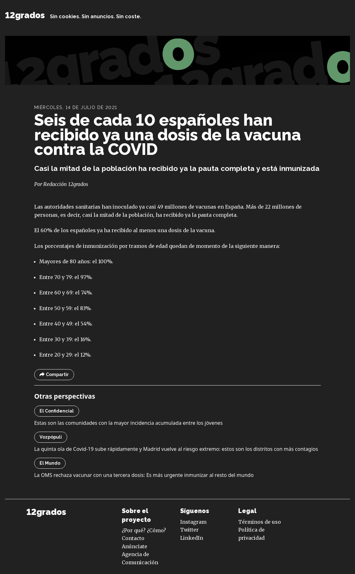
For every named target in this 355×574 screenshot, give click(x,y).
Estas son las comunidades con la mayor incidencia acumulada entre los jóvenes (128, 422)
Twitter (189, 530)
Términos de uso (259, 522)
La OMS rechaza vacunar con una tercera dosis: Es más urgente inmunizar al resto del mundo (144, 475)
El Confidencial (57, 410)
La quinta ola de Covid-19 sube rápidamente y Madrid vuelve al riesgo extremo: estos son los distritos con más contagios (176, 449)
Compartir (54, 374)
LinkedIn (191, 538)
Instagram (193, 522)
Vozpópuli (51, 437)
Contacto (133, 538)
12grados (25, 15)
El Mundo (50, 463)
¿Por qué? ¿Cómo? (144, 530)
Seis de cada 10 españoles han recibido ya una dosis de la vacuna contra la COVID (167, 135)
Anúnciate (134, 546)
